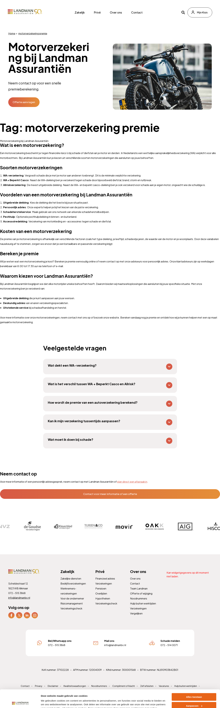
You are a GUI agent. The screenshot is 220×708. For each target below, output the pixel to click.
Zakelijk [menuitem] (80, 12)
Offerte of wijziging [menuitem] (141, 598)
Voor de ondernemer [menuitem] (72, 603)
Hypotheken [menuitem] (103, 603)
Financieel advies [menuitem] (105, 584)
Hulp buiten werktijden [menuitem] (143, 608)
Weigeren (194, 696)
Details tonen (48, 702)
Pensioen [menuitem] (101, 593)
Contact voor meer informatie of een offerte (110, 494)
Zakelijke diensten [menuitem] (71, 584)
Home (11, 33)
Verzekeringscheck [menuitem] (71, 613)
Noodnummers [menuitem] (139, 603)
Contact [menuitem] (137, 12)
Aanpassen (194, 687)
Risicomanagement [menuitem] (72, 608)
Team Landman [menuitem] (139, 593)
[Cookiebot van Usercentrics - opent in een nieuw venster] (20, 702)
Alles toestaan (194, 678)
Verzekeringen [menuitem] (104, 589)
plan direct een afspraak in (132, 481)
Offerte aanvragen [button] (24, 102)
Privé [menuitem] (97, 12)
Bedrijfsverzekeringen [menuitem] (73, 589)
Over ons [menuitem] (116, 12)
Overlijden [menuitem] (101, 598)
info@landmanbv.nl (19, 602)
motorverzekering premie (32, 33)
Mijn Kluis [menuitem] (202, 12)
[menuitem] (12, 620)
